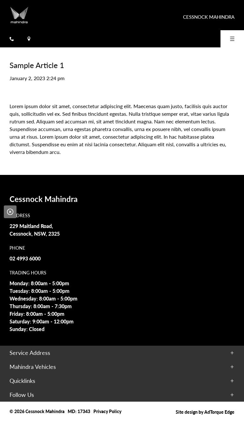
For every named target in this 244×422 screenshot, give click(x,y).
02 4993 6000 (25, 258)
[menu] (232, 38)
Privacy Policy (107, 411)
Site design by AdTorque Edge (205, 412)
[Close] (10, 211)
